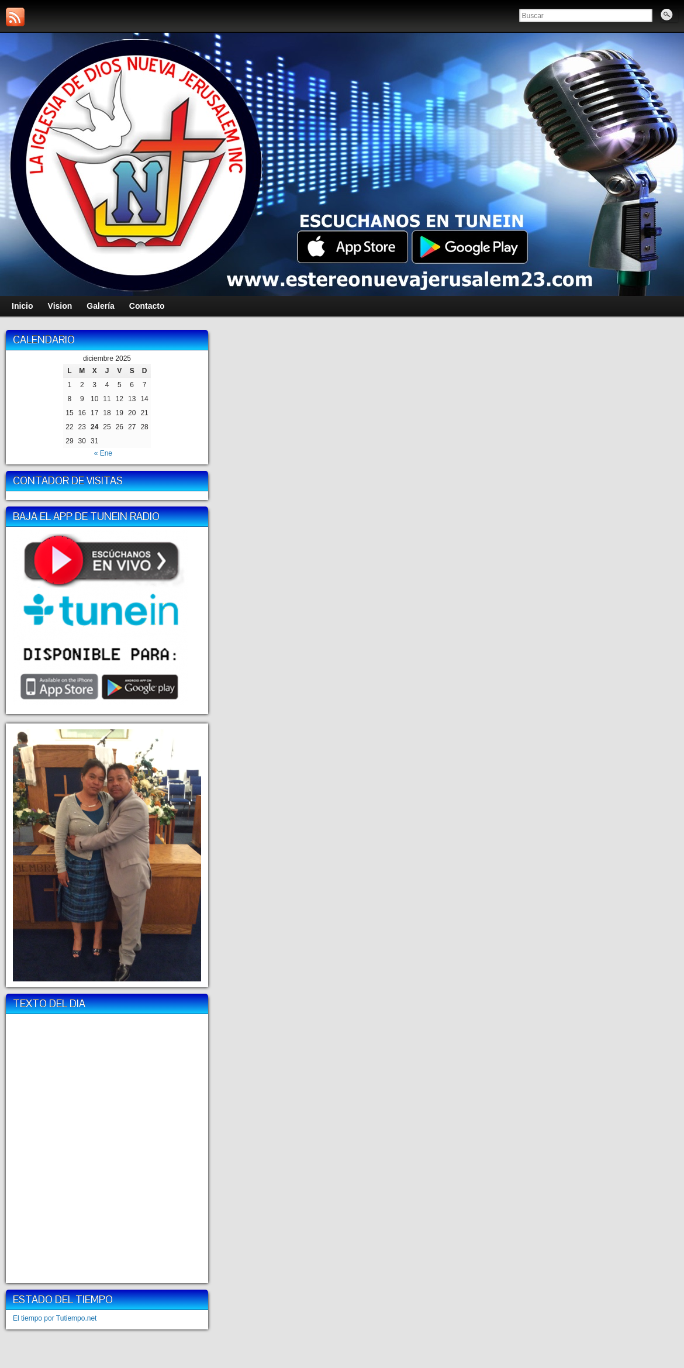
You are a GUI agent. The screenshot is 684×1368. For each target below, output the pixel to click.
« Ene (103, 453)
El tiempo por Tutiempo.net (54, 1318)
